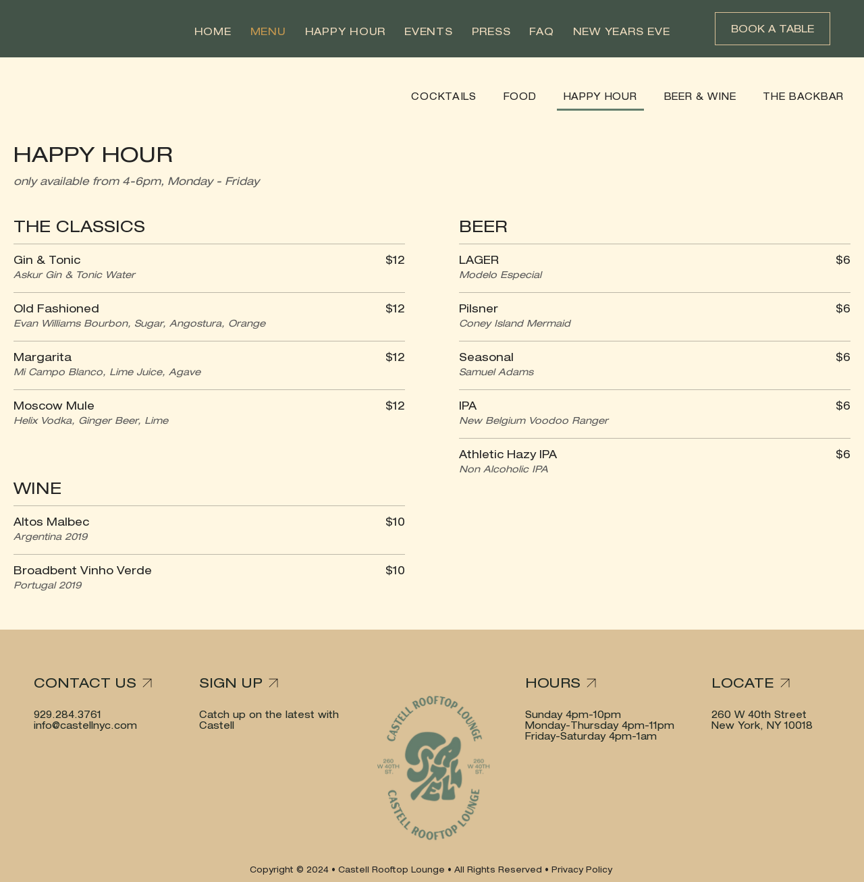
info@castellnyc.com (85, 725)
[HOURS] (576, 683)
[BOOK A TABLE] (772, 28)
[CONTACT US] (97, 683)
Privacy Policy (583, 869)
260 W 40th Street (759, 714)
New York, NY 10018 (762, 725)
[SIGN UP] (250, 683)
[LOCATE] (762, 683)
